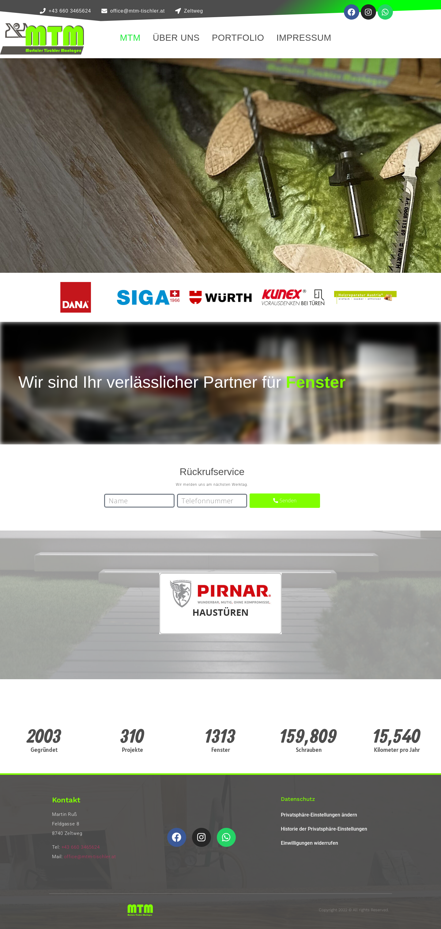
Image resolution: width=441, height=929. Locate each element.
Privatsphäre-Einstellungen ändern (319, 815)
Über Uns (176, 38)
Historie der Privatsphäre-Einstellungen (324, 829)
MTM (130, 38)
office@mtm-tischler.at (90, 856)
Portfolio (238, 38)
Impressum (303, 38)
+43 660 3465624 (81, 847)
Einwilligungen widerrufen (309, 843)
